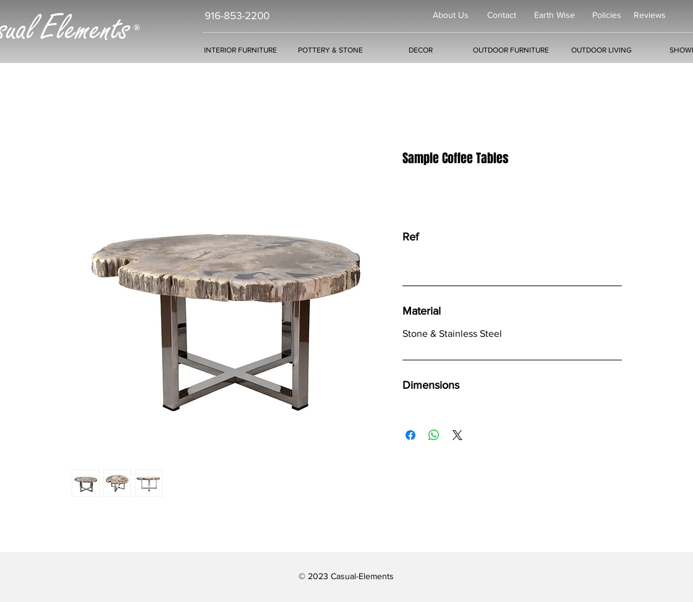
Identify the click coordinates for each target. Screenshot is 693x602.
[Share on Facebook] (410, 435)
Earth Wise (554, 15)
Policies (606, 15)
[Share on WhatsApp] (434, 435)
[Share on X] (457, 435)
